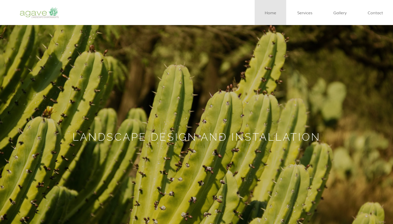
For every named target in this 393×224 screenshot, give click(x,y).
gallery (340, 13)
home (270, 13)
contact (375, 13)
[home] (39, 12)
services (304, 13)
